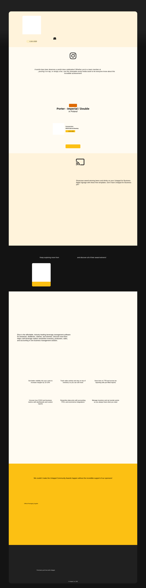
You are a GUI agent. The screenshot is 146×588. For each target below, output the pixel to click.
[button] (78, 4)
